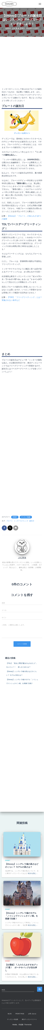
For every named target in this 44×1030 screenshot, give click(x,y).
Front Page (19, 1014)
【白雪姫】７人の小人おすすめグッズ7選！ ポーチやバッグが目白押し (21, 968)
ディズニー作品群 (25, 517)
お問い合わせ (32, 1014)
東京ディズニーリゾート (29, 1019)
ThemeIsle (28, 1024)
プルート (9, 521)
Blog (9, 1014)
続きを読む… (33, 873)
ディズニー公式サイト (22, 133)
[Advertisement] (22, 62)
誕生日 (31, 521)
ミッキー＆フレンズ (21, 521)
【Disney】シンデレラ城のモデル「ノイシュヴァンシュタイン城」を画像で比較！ (21, 916)
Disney (15, 517)
